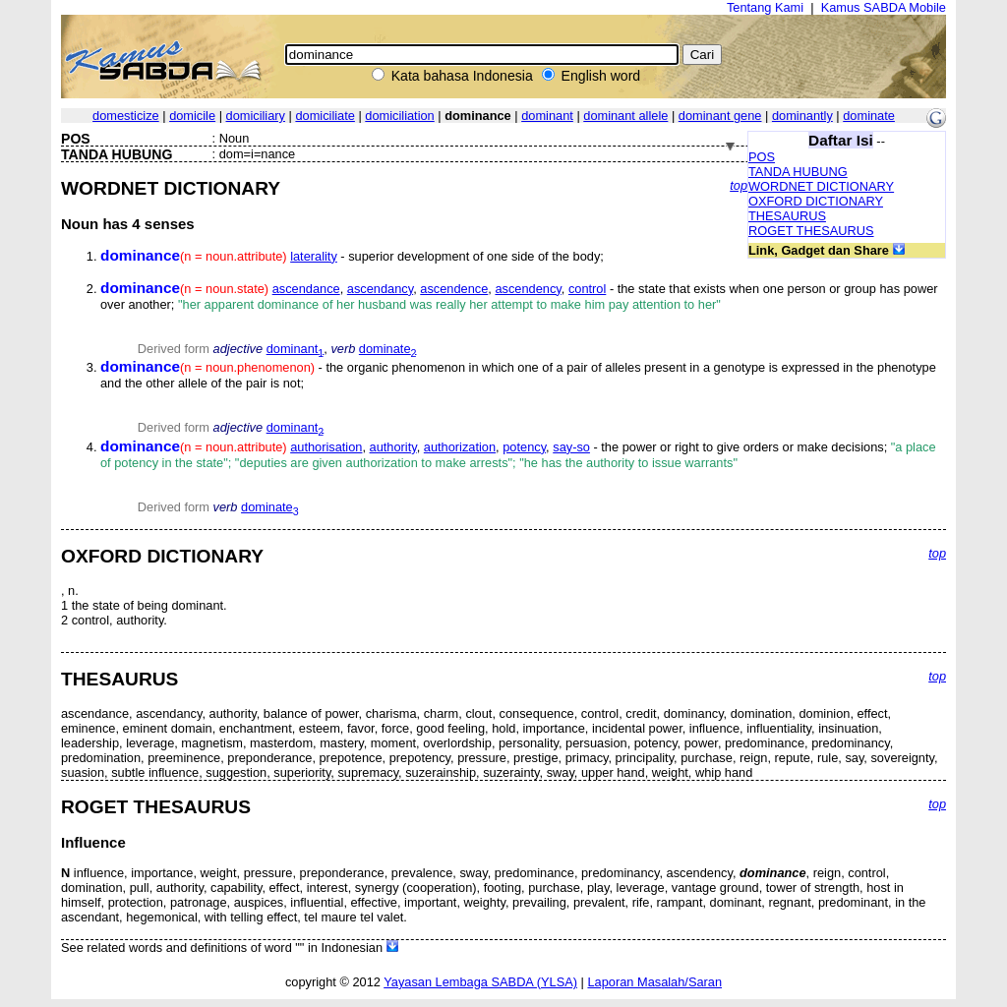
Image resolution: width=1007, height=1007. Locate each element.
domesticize (125, 115)
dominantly (802, 115)
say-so (571, 447)
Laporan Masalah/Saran (654, 982)
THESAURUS (787, 215)
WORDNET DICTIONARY (821, 186)
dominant (547, 115)
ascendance (306, 288)
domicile (192, 115)
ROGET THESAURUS (811, 230)
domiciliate (324, 115)
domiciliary (255, 115)
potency (524, 447)
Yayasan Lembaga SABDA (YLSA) (480, 982)
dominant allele (625, 115)
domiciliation (399, 115)
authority (393, 447)
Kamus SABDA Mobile (883, 7)
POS (761, 156)
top (738, 185)
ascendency (528, 288)
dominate (869, 115)
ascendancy (380, 288)
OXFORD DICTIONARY (815, 201)
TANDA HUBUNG (798, 171)
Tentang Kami (765, 7)
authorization (460, 447)
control (587, 288)
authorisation (326, 447)
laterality (313, 256)
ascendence (454, 288)
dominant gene (720, 115)
